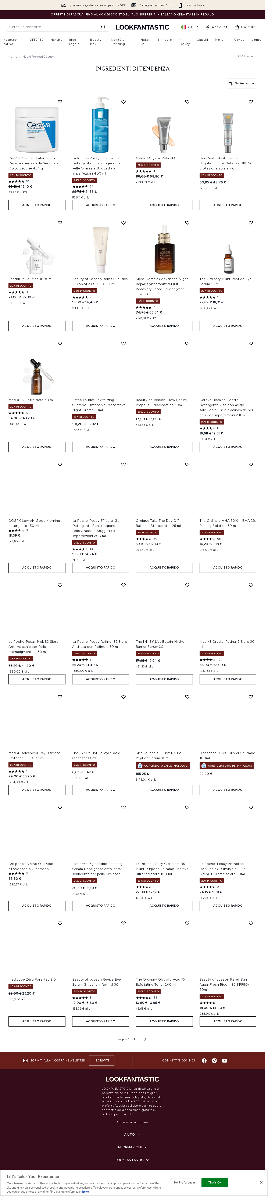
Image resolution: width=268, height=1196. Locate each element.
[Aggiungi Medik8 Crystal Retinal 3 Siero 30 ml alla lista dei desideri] (251, 585)
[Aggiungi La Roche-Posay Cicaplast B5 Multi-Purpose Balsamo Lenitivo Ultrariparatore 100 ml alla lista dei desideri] (187, 807)
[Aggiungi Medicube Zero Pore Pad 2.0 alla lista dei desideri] (60, 923)
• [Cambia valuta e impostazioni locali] (189, 27)
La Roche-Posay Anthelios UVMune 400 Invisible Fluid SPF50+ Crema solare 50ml (223, 869)
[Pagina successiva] (145, 1039)
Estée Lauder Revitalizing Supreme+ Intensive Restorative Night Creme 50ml (99, 405)
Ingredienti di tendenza (132, 69)
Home (12, 56)
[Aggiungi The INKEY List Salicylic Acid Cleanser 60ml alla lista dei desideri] (123, 697)
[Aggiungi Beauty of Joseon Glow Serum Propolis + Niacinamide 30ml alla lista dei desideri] (187, 343)
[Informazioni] (132, 1147)
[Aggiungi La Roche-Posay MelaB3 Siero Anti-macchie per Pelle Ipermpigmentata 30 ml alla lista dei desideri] (60, 585)
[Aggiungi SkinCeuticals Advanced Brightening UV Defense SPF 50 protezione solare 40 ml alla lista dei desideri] (251, 102)
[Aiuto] (132, 1135)
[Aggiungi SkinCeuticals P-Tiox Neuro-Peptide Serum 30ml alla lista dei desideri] (187, 697)
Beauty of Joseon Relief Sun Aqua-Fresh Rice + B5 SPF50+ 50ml (225, 984)
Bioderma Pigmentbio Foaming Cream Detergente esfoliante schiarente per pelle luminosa (97, 869)
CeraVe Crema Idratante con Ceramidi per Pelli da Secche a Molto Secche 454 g (33, 163)
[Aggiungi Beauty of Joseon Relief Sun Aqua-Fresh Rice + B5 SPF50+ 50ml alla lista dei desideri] (251, 923)
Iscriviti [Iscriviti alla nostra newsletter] (102, 1060)
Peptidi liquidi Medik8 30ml (30, 279)
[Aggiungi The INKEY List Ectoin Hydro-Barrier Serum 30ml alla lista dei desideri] (187, 585)
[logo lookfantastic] (142, 27)
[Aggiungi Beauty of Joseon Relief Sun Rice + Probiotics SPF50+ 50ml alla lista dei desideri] (123, 223)
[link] (216, 27)
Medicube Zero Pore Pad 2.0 (32, 979)
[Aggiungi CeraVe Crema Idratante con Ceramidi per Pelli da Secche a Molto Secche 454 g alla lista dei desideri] (60, 102)
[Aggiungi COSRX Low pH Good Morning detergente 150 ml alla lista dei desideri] (60, 464)
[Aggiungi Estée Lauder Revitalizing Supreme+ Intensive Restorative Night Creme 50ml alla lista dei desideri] (123, 343)
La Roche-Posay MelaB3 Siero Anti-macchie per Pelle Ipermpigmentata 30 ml (33, 647)
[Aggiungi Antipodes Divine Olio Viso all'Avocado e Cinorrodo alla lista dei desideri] (60, 807)
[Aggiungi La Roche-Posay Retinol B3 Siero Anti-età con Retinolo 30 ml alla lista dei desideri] (123, 585)
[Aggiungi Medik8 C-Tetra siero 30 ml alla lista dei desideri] (60, 343)
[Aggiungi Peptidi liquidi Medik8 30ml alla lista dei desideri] (60, 223)
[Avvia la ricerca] (103, 27)
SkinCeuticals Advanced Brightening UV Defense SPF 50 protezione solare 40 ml (226, 163)
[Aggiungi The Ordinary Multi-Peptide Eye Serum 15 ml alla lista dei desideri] (251, 223)
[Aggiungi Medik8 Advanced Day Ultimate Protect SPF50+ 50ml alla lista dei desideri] (60, 697)
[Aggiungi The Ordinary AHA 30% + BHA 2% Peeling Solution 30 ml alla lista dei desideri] (251, 464)
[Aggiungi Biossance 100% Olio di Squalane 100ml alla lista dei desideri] (251, 697)
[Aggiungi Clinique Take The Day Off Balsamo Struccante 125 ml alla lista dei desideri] (187, 464)
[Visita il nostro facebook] (204, 1061)
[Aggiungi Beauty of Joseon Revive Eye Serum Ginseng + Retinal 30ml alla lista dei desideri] (123, 923)
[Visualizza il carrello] (245, 27)
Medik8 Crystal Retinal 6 (156, 158)
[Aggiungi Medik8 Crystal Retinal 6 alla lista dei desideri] (187, 102)
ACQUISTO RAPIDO (36, 205)
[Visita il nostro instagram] (214, 1061)
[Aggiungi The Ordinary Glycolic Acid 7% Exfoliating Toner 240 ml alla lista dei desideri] (187, 923)
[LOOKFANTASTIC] (132, 1160)
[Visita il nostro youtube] (224, 1061)
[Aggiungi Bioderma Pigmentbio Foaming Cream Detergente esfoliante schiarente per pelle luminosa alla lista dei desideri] (123, 807)
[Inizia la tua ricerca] (57, 27)
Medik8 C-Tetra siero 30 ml (31, 400)
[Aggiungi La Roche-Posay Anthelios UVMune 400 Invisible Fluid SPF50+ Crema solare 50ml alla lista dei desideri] (251, 807)
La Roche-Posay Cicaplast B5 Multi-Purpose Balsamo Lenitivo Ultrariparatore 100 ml (162, 869)
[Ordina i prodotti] (242, 83)
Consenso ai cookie (132, 1122)
